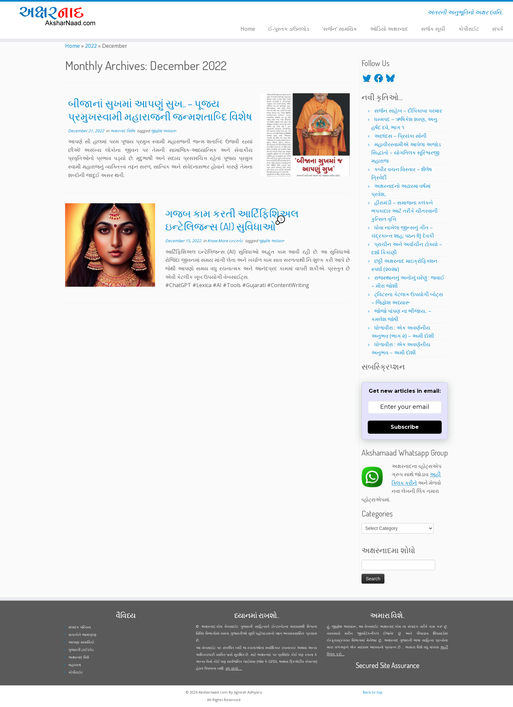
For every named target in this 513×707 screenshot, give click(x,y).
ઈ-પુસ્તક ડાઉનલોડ (288, 28)
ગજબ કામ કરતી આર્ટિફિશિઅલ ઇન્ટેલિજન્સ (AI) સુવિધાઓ (232, 220)
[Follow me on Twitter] (140, 13)
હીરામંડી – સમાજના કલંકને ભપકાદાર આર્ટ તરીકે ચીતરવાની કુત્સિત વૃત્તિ (404, 211)
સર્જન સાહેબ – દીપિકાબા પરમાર (408, 110)
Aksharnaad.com (213, 692)
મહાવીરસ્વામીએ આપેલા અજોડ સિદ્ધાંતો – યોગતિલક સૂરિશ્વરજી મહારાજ (406, 152)
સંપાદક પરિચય (79, 627)
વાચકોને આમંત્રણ (82, 634)
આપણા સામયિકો (81, 642)
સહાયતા (74, 664)
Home (247, 28)
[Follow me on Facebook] (144, 13)
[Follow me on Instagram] (149, 13)
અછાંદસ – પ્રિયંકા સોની (400, 135)
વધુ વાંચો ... (233, 668)
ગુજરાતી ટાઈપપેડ (81, 649)
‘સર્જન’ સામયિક (339, 28)
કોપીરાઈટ (468, 28)
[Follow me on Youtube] (153, 13)
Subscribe (405, 427)
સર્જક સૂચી (433, 28)
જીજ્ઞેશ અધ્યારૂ (164, 131)
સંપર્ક (497, 28)
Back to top (372, 692)
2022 (91, 45)
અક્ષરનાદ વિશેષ (123, 131)
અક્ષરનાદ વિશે (78, 657)
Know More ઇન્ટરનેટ (225, 241)
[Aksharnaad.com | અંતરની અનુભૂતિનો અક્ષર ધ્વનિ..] (59, 15)
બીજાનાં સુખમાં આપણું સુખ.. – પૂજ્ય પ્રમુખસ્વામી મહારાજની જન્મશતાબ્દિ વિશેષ (160, 110)
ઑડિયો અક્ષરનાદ (389, 28)
